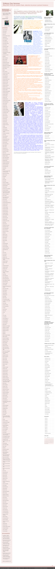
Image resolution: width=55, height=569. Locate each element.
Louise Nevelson (5, 321)
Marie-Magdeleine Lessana (26, 152)
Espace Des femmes (6, 173)
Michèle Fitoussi (5, 371)
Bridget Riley (47, 78)
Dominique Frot (5, 148)
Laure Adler (4, 303)
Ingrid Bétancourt (5, 249)
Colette (4, 126)
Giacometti (4, 222)
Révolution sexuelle (6, 449)
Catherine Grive (5, 86)
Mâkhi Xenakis (47, 63)
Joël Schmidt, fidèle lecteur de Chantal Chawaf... (6, 550)
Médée (4, 365)
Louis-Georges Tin (5, 318)
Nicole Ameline (5, 395)
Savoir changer (47, 409)
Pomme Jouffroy (5, 420)
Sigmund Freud (5, 478)
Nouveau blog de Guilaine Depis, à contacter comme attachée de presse (7, 14)
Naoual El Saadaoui (6, 392)
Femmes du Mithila (48, 84)
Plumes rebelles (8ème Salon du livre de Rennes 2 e (6, 417)
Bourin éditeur (5, 68)
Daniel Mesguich (5, 136)
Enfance (4, 169)
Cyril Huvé (4, 134)
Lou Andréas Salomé (48, 351)
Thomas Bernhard (47, 290)
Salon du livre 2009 (6, 457)
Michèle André (5, 368)
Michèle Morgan (5, 373)
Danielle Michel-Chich (6, 139)
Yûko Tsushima (5, 529)
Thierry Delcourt (5, 509)
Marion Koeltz (5, 359)
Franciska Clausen (47, 111)
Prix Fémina (4, 432)
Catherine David (5, 83)
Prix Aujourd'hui (5, 423)
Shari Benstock (5, 473)
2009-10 (46, 431)
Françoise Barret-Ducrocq (6, 202)
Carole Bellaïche (5, 76)
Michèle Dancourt (5, 370)
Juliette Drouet (5, 294)
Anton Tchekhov (47, 143)
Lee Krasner (47, 119)
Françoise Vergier (5, 208)
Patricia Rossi (47, 339)
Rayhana (4, 447)
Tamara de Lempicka (48, 101)
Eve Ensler (46, 169)
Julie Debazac (5, 290)
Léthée (46, 395)
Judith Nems (47, 89)
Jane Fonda (4, 270)
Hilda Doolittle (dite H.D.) (48, 38)
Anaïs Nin (4, 34)
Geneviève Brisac (5, 211)
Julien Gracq (5, 291)
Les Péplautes (47, 394)
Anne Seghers (5, 40)
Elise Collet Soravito (48, 373)
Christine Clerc (5, 106)
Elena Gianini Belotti (6, 157)
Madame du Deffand (6, 327)
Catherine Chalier (5, 80)
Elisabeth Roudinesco (48, 37)
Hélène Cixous (5, 234)
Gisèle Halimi (5, 223)
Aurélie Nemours (47, 108)
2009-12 (46, 428)
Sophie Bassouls (5, 486)
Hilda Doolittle (5, 240)
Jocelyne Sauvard (47, 382)
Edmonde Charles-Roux (6, 154)
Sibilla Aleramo (5, 476)
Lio (3, 313)
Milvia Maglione (47, 66)
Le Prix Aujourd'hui (5, 306)
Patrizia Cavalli (47, 313)
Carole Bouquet (5, 77)
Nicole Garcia (5, 398)
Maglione (4, 333)
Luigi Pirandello (47, 214)
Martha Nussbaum (5, 362)
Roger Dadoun (5, 450)
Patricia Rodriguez (5, 405)
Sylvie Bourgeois (5, 503)
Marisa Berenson (5, 361)
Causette (46, 368)
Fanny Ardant (5, 187)
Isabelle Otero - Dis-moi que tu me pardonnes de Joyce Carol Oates (49, 153)
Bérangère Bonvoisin (6, 62)
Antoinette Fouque (7, 25)
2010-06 (46, 419)
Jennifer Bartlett (47, 116)
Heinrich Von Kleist (5, 231)
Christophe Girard (5, 112)
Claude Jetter (5, 121)
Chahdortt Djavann (5, 92)
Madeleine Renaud (5, 330)
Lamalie (46, 389)
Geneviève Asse (5, 210)
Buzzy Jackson (5, 71)
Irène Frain (4, 252)
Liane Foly (4, 310)
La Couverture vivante (6, 299)
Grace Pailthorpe (47, 87)
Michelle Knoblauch (6, 377)
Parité (4, 403)
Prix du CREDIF (5, 429)
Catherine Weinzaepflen (6, 91)
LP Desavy (46, 397)
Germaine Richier (47, 86)
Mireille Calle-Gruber (6, 379)
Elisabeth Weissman (6, 163)
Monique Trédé (5, 386)
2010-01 (46, 427)
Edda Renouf (47, 83)
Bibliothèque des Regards (6, 65)
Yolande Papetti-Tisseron (6, 526)
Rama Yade (4, 446)
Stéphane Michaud (5, 494)
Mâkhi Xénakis (5, 336)
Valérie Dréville (5, 516)
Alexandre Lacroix (47, 358)
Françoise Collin (47, 236)
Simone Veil (4, 479)
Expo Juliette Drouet (48, 347)
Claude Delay (5, 118)
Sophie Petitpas (47, 99)
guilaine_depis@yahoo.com (7, 561)
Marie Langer (47, 245)
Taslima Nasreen (5, 506)
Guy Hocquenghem (6, 228)
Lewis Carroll (5, 309)
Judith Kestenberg (47, 239)
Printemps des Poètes (6, 422)
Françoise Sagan (5, 207)
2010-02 (46, 425)
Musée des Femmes (6, 389)
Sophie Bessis (5, 488)
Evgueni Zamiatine (5, 182)
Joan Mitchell (5, 284)
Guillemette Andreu (6, 226)
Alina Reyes (4, 32)
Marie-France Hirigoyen (6, 351)
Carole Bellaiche (47, 367)
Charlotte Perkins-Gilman (6, 100)
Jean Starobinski (5, 275)
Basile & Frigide (47, 365)
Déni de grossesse (5, 143)
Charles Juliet (5, 97)
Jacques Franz (5, 268)
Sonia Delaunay (47, 128)
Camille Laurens (5, 74)
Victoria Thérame (5, 519)
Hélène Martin (5, 237)
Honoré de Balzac (5, 246)
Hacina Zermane (5, 229)
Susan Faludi (5, 497)
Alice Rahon (47, 77)
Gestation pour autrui (6, 220)
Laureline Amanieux (48, 391)
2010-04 (46, 422)
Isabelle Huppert (5, 261)
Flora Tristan (5, 195)
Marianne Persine (5, 345)
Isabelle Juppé (5, 262)
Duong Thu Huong (5, 151)
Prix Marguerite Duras (6, 437)
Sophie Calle (47, 98)
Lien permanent (19, 153)
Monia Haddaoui (5, 384)
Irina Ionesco (5, 254)
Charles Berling (5, 95)
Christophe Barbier (48, 370)
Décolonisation (5, 142)
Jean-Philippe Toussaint (6, 280)
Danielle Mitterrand (5, 140)
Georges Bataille (5, 213)
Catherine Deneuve (6, 85)
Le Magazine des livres (48, 392)
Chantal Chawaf (5, 94)
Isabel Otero (4, 255)
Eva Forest (4, 179)
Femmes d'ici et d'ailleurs (6, 188)
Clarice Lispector (47, 196)
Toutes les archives (48, 433)
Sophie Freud (5, 489)
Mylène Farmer (47, 403)
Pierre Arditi (4, 411)
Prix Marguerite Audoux (6, 436)
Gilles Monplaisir (47, 376)
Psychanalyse (5, 443)
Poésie (4, 419)
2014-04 (46, 418)
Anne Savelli (47, 364)
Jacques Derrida (5, 267)
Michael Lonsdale (5, 367)
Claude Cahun (47, 81)
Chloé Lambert (5, 103)
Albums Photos (5, 18)
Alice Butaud (5, 31)
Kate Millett (4, 296)
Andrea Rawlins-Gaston (6, 35)
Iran (3, 251)
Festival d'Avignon (5, 190)
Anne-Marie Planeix (6, 43)
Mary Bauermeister (48, 92)
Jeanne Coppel (5, 283)
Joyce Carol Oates (5, 288)
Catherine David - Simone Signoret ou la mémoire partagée (49, 266)
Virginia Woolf (5, 523)
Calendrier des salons (6, 73)
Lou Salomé (4, 316)
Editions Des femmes (11, 3)
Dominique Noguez (6, 149)
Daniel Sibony (5, 137)
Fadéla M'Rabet (5, 185)
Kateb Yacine (5, 297)
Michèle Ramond (5, 374)
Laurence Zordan (5, 304)
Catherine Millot (5, 89)
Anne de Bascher (5, 38)
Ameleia (46, 362)
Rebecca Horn (47, 96)
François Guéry (47, 306)
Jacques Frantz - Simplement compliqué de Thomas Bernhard (49, 279)
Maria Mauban (5, 344)
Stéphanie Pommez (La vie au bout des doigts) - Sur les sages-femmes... (49, 182)
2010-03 (46, 424)
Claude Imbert (5, 120)
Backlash (4, 56)
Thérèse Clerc (47, 251)
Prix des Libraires (5, 427)
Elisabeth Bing (5, 160)
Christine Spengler (5, 109)
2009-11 (46, 430)
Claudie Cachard (5, 123)
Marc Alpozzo (47, 398)
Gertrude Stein (5, 219)
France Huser (5, 199)
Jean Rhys (4, 274)
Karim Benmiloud (47, 336)
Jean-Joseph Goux (5, 277)
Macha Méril (4, 324)
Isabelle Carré (5, 257)
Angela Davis (5, 37)
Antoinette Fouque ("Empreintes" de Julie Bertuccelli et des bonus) (48, 21)
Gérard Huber (5, 216)
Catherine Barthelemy (48, 80)
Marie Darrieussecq (6, 347)
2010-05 (46, 421)
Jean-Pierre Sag (5, 281)
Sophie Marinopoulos (6, 491)
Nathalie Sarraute (5, 393)
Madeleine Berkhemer (48, 90)
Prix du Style (5, 430)
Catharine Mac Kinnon (6, 79)
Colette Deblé (5, 127)
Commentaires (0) (23, 153)
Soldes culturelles (5, 483)
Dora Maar (46, 110)
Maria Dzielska (5, 342)
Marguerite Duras (5, 341)
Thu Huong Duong (5, 512)
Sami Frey (4, 470)
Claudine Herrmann (6, 124)
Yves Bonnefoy (47, 30)
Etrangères (4, 176)
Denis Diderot (5, 145)
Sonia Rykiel (5, 485)
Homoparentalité (5, 243)
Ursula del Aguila (47, 412)
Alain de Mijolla (5, 29)
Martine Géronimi (47, 400)
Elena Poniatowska (48, 199)
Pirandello (4, 414)
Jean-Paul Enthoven (6, 278)
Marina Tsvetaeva (5, 356)
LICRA (4, 312)
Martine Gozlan (5, 364)
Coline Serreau (5, 129)
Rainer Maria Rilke (5, 444)
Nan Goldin (46, 125)
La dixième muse (47, 388)
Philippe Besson (5, 408)
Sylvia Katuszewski (6, 500)
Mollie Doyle (4, 383)
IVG (3, 264)
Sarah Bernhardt (5, 472)
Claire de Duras (5, 115)
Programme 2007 (5, 439)
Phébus (46, 406)
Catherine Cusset (5, 82)
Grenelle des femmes (6, 225)
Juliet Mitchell (5, 293)
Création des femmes (6, 133)
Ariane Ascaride (5, 49)
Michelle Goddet (5, 376)
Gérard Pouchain (5, 217)
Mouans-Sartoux (5, 387)
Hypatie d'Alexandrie (48, 40)
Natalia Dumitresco (48, 93)
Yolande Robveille (47, 71)
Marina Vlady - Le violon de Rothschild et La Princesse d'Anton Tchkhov (49, 160)
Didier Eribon (5, 146)
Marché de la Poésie (6, 339)
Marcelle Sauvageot (6, 338)
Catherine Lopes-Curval (6, 88)
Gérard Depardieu (5, 214)
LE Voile (4, 307)
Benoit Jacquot (5, 59)
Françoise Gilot (5, 205)
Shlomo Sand (5, 475)
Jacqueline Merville (6, 265)
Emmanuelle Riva (5, 166)
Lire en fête (4, 315)
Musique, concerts (5, 390)
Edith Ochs (4, 152)
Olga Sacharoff (47, 95)
